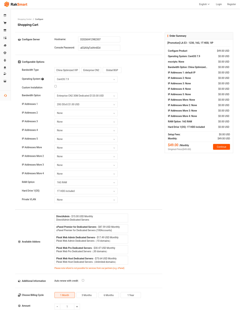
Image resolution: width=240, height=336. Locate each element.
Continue (221, 146)
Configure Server (31, 39)
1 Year (130, 295)
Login (219, 4)
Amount (26, 305)
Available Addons (31, 241)
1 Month (64, 295)
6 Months (109, 295)
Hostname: (60, 39)
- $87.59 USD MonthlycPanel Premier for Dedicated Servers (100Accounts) (88, 229)
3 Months (87, 295)
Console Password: (64, 47)
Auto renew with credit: (66, 280)
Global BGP (112, 70)
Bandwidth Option (31, 95)
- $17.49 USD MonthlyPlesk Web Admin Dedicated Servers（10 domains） (87, 239)
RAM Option (28, 182)
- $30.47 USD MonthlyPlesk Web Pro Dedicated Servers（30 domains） (85, 250)
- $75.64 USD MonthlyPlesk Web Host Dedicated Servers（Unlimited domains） (86, 260)
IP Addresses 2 (30, 112)
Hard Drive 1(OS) (31, 190)
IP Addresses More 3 (33, 164)
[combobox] (86, 79)
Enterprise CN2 (91, 70)
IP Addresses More (32, 147)
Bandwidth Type (30, 69)
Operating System (33, 78)
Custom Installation (32, 87)
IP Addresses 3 (30, 121)
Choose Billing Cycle (33, 295)
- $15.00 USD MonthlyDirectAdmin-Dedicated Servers (74, 218)
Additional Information (34, 281)
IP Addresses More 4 (33, 173)
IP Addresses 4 (30, 130)
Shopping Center (25, 19)
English (204, 4)
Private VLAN (29, 199)
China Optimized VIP (67, 70)
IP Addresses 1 (30, 104)
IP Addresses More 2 (33, 156)
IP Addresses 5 (30, 138)
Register (231, 4)
